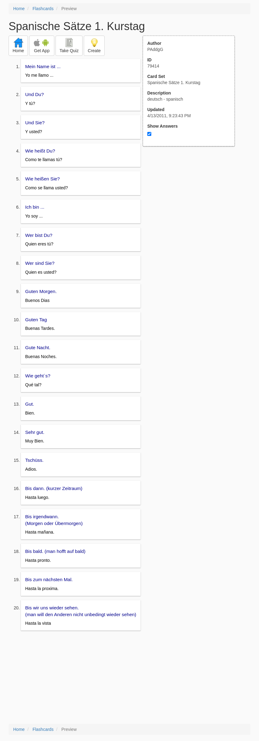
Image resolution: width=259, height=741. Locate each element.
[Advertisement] (192, 206)
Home (19, 8)
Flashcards (43, 8)
